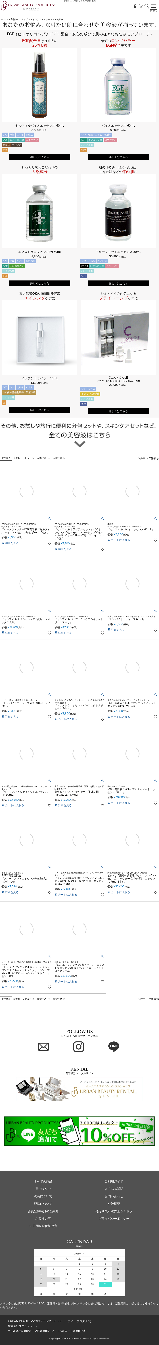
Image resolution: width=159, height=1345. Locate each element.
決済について (43, 1196)
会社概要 (114, 1204)
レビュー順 (28, 458)
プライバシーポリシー (114, 1218)
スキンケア (35, 19)
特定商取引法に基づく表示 (113, 1211)
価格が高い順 (59, 458)
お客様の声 (43, 1218)
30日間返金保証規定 (43, 1226)
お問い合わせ (114, 1196)
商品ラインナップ (19, 19)
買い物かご (43, 1189)
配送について (43, 1204)
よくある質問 (114, 1189)
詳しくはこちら (39, 157)
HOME (4, 19)
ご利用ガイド (114, 1181)
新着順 (16, 458)
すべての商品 (43, 1181)
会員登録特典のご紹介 (43, 1211)
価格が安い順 (43, 458)
